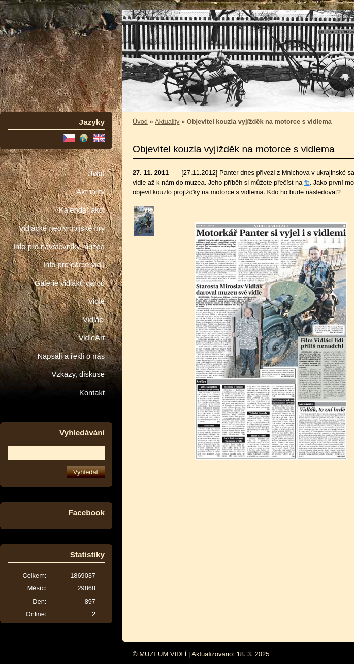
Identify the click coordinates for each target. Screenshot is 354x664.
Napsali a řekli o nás (71, 356)
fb (307, 182)
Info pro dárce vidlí (74, 265)
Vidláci (94, 320)
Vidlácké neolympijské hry (62, 228)
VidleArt (92, 338)
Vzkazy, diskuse (78, 374)
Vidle (96, 301)
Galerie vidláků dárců (70, 283)
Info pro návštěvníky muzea (59, 246)
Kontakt (92, 393)
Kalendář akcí (82, 210)
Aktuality (90, 192)
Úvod (96, 173)
